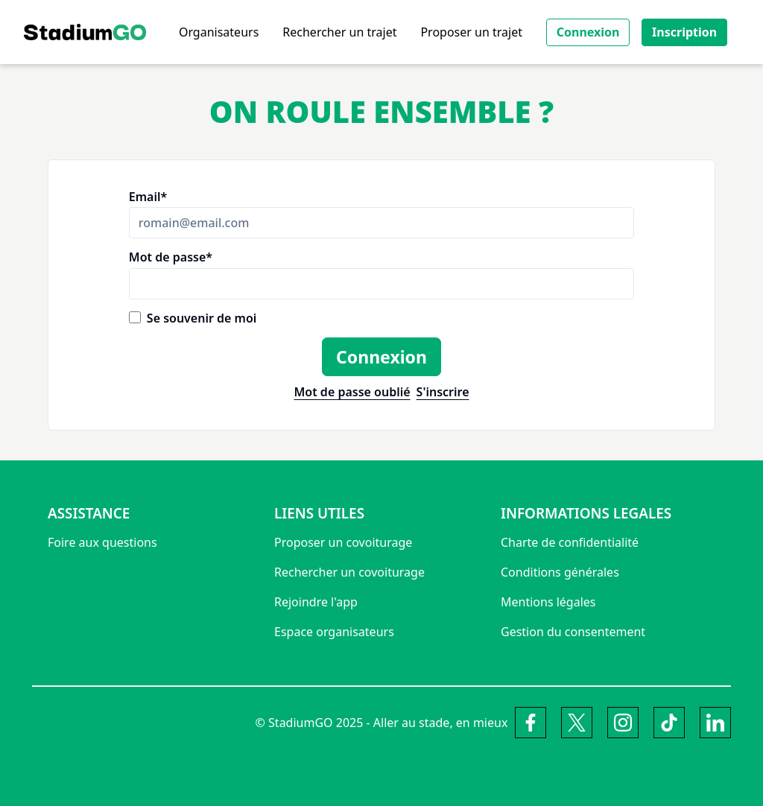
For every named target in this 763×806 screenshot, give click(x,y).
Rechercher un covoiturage (349, 572)
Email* (148, 197)
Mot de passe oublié (352, 392)
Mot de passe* (170, 257)
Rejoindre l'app (316, 602)
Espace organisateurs (334, 631)
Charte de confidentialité (570, 542)
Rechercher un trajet (339, 32)
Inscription (684, 32)
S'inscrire (443, 392)
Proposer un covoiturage (343, 542)
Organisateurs (219, 32)
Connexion (588, 32)
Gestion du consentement (573, 631)
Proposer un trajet (471, 32)
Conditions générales (560, 572)
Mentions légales (548, 602)
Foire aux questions (102, 542)
